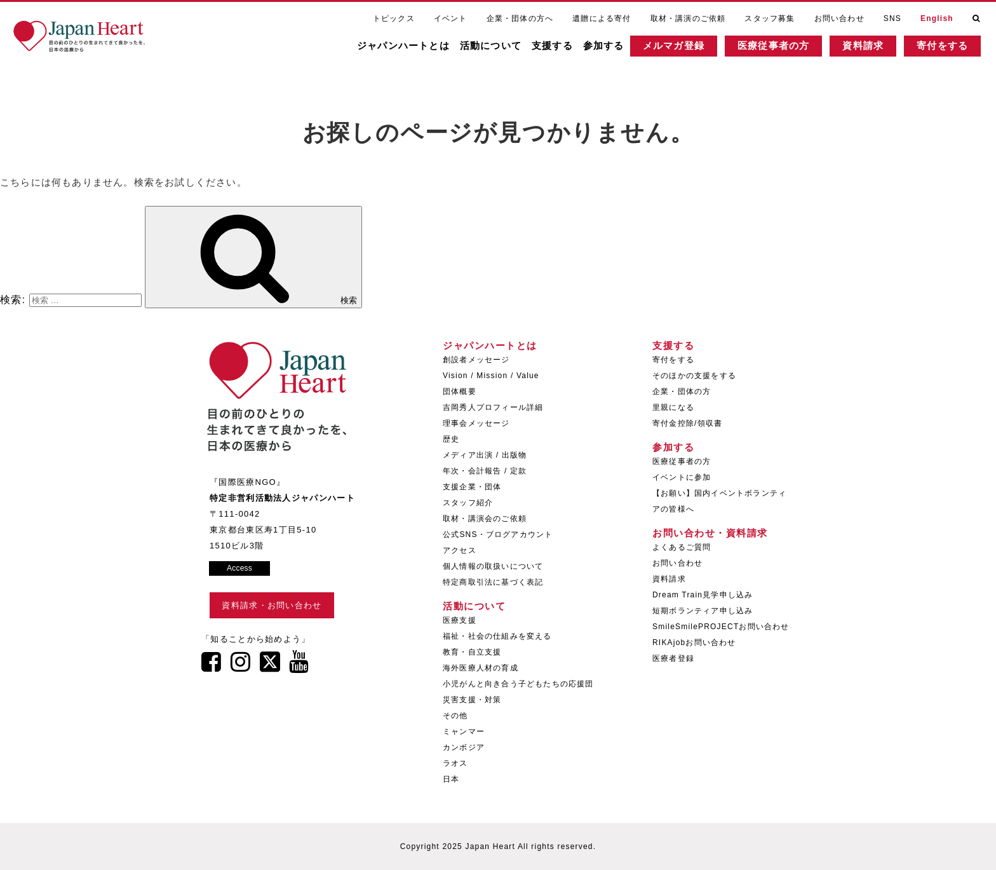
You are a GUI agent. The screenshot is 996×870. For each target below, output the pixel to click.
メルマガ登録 (682, 47)
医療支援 (459, 620)
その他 (455, 715)
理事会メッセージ (476, 423)
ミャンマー (464, 731)
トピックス (394, 18)
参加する (612, 47)
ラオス (455, 763)
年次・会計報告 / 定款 (485, 470)
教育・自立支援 (472, 652)
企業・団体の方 (681, 391)
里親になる (673, 407)
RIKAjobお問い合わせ (694, 642)
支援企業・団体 (472, 486)
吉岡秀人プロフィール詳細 (493, 407)
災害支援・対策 (472, 699)
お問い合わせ (839, 18)
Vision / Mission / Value (491, 375)
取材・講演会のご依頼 (485, 518)
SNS (892, 18)
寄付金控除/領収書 (687, 423)
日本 (451, 779)
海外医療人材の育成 (480, 667)
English (936, 18)
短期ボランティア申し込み (702, 610)
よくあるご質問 (681, 547)
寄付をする (950, 47)
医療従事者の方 (782, 47)
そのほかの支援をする (694, 375)
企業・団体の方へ (520, 18)
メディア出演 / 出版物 (485, 455)
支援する (560, 47)
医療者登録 (673, 658)
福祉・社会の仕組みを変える (497, 636)
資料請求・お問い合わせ (271, 605)
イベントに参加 (681, 477)
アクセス (459, 550)
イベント (451, 18)
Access (239, 568)
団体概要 (459, 391)
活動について (499, 47)
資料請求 (871, 47)
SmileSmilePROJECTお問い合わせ (721, 626)
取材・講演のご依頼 (688, 18)
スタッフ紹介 (468, 502)
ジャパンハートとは (411, 47)
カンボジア (464, 747)
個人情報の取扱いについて (493, 566)
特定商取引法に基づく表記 (493, 582)
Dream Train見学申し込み (702, 594)
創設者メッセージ (476, 359)
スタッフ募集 (769, 18)
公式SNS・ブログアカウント (498, 534)
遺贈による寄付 (601, 18)
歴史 (451, 439)
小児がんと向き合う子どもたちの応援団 (518, 683)
